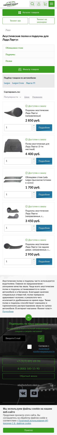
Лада (8, 30)
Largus (7, 83)
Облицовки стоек (14, 48)
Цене (26, 97)
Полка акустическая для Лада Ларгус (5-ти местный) (37, 146)
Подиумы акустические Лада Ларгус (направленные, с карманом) (36, 214)
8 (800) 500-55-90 (29, 368)
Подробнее (8, 312)
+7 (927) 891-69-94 (28, 361)
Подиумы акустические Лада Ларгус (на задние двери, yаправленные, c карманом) (37, 247)
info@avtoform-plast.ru (28, 385)
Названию (37, 97)
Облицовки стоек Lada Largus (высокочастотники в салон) (38, 180)
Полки (9, 61)
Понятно (28, 430)
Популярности (11, 97)
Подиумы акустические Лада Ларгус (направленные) (36, 113)
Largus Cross (18, 83)
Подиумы (10, 55)
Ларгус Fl (30, 83)
